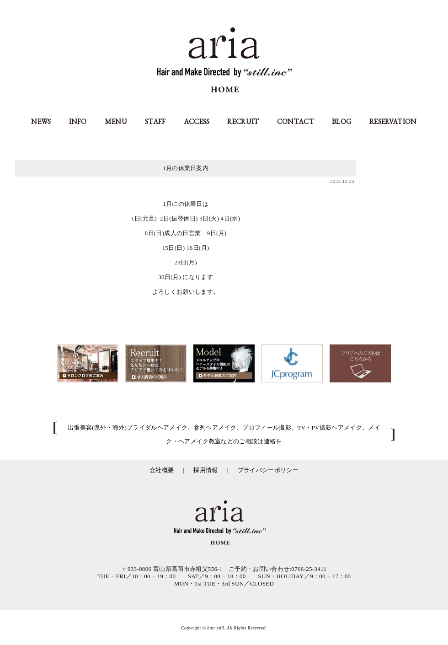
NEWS (41, 121)
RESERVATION (393, 121)
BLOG (342, 121)
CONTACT (295, 121)
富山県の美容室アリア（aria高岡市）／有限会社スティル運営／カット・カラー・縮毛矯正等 (224, 523)
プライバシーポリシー (268, 470)
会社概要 (161, 470)
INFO (78, 121)
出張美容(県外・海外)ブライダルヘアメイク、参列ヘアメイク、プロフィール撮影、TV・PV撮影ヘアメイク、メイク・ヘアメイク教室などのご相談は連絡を (224, 434)
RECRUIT (243, 121)
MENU (116, 121)
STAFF (155, 121)
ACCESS (197, 121)
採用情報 (205, 470)
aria (224, 61)
